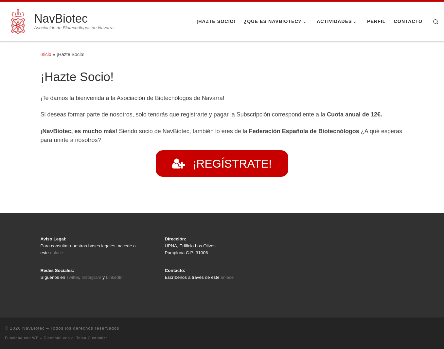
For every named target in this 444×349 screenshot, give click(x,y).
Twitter (72, 277)
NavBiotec (33, 328)
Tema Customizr (91, 338)
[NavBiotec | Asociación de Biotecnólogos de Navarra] (18, 20)
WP (35, 338)
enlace (56, 252)
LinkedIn (114, 277)
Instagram (91, 277)
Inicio (46, 54)
